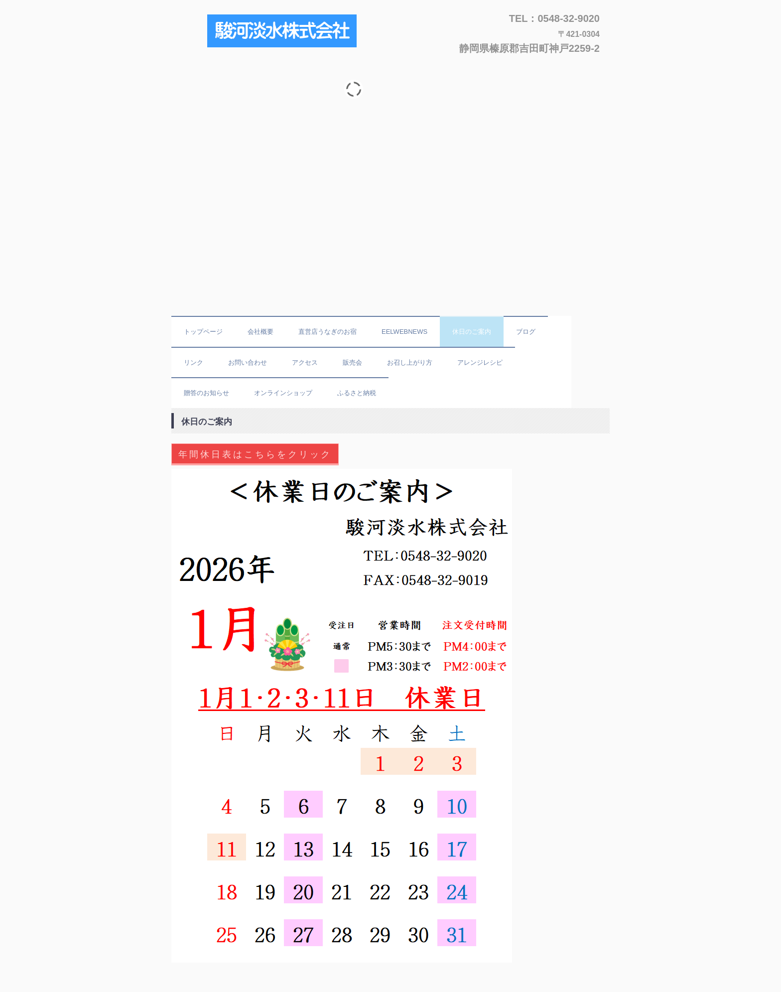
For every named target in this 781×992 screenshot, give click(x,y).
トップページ (203, 331)
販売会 (352, 362)
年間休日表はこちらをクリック (255, 454)
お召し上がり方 (409, 362)
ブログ (525, 331)
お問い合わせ (247, 362)
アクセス (305, 362)
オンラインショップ (283, 393)
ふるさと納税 (356, 393)
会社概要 (260, 331)
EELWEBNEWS (404, 331)
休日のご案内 (471, 331)
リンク (193, 362)
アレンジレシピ (480, 362)
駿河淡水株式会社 (285, 31)
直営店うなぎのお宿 (327, 331)
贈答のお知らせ (206, 393)
